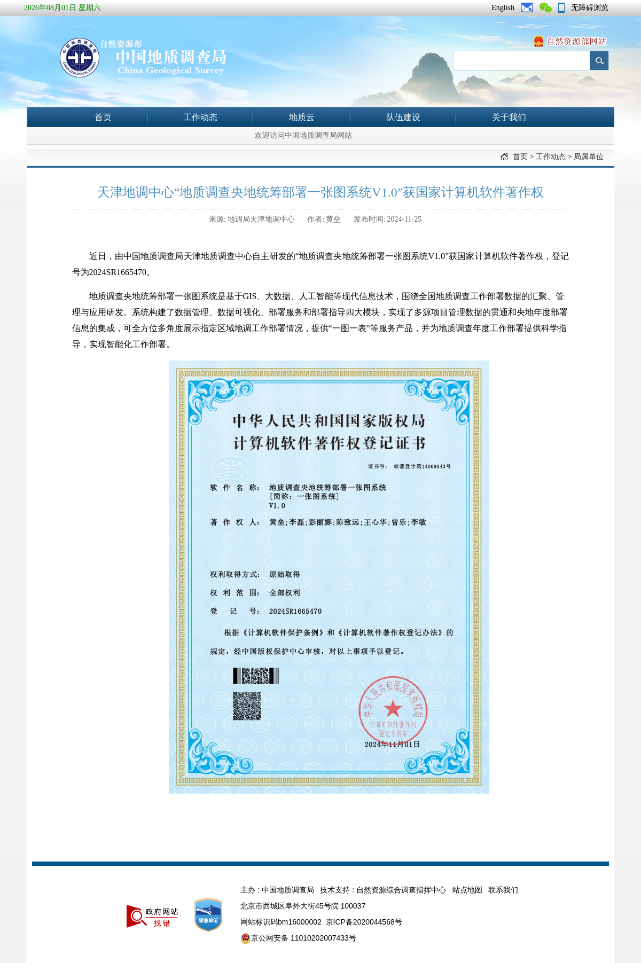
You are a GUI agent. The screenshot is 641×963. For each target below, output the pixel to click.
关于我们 (509, 117)
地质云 (302, 117)
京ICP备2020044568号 (364, 922)
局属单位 (589, 157)
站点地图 (467, 890)
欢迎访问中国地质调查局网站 (303, 135)
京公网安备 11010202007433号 (298, 938)
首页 (103, 117)
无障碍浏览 (589, 8)
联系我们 (503, 890)
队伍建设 (403, 117)
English (502, 8)
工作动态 (200, 117)
